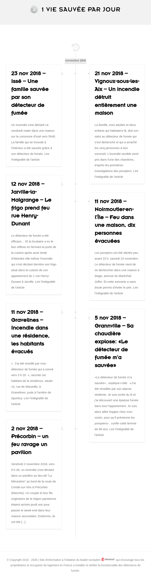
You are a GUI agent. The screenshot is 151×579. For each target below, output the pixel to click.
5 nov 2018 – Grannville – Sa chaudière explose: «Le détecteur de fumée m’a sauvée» (114, 342)
